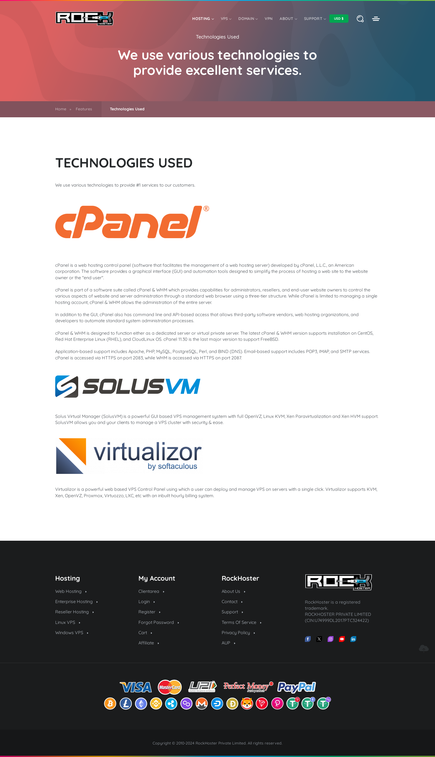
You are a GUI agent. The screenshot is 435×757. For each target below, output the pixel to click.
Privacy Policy (238, 632)
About (288, 18)
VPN (268, 18)
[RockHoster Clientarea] (376, 19)
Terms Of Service (241, 622)
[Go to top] (423, 649)
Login (146, 601)
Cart (145, 632)
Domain (247, 18)
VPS (226, 18)
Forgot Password (158, 622)
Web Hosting (71, 591)
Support (315, 18)
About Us (233, 591)
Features (84, 108)
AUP (228, 643)
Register (149, 611)
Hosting (202, 18)
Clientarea (151, 591)
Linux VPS (67, 622)
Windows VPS (71, 632)
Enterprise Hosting (76, 601)
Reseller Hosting (74, 611)
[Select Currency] (338, 18)
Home (60, 108)
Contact (232, 601)
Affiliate (148, 643)
